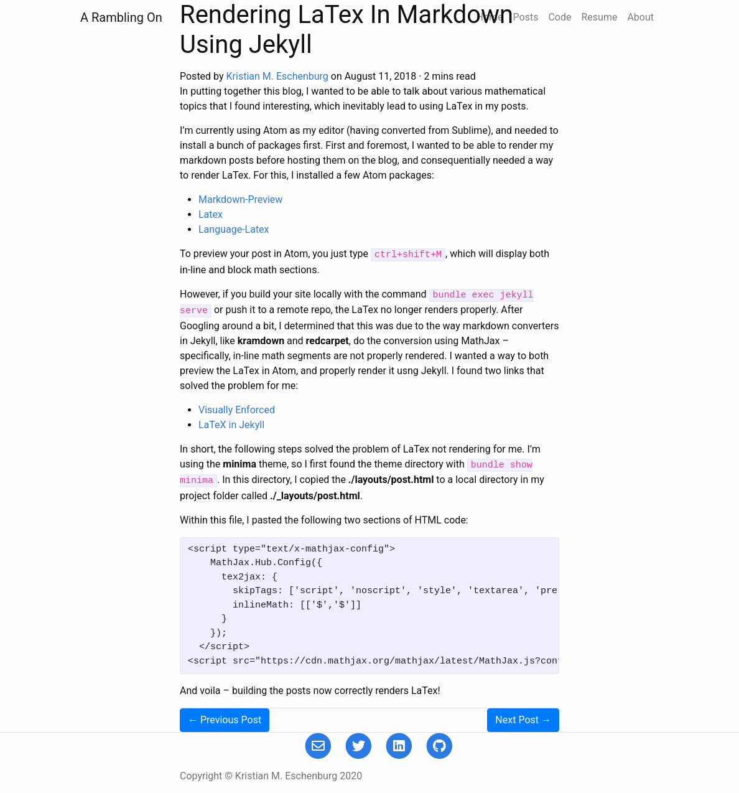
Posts (526, 17)
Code (559, 17)
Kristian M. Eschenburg (277, 76)
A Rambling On (121, 17)
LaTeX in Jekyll (231, 425)
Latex (210, 214)
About (640, 17)
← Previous (224, 720)
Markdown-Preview (240, 199)
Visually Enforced (236, 410)
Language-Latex (233, 229)
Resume (599, 17)
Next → (523, 720)
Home (489, 17)
